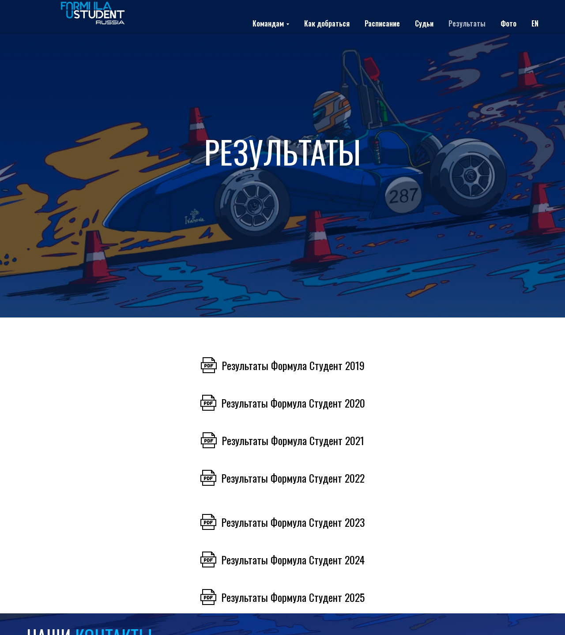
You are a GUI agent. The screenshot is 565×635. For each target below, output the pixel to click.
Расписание (382, 23)
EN (535, 23)
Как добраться (327, 23)
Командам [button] (268, 23)
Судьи (424, 23)
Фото (508, 23)
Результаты (467, 23)
